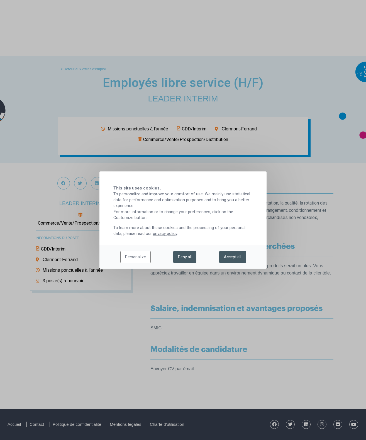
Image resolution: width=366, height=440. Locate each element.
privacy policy (165, 233)
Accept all (232, 257)
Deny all (185, 257)
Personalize (135, 257)
